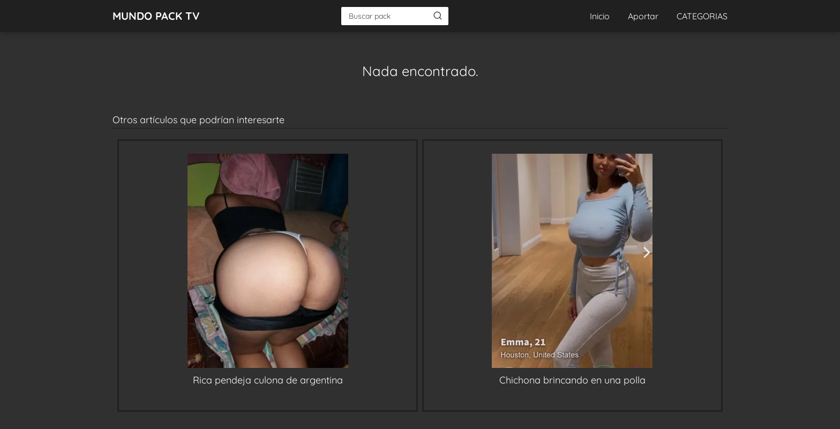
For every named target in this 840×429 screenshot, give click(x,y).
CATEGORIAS (702, 16)
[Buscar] (437, 15)
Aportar (643, 16)
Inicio (600, 16)
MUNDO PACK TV (156, 15)
